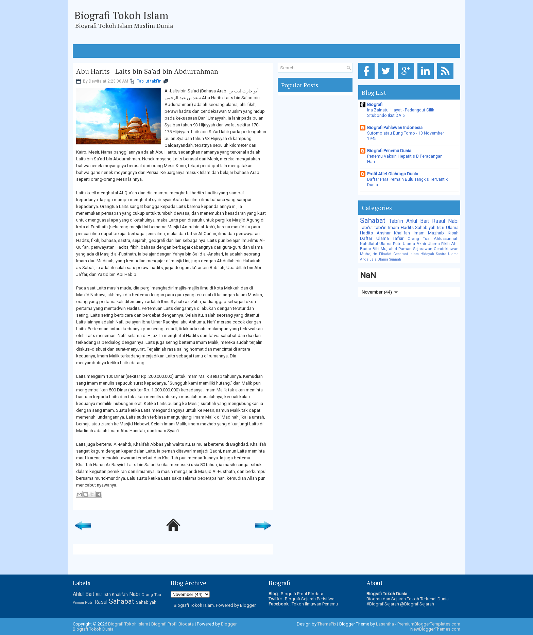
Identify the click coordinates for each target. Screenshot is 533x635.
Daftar (366, 238)
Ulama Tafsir (390, 238)
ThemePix (326, 624)
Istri (440, 227)
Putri (397, 243)
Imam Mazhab (429, 232)
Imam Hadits (401, 227)
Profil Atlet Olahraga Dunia (392, 173)
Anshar (384, 232)
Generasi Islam (406, 254)
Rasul (438, 221)
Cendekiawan (446, 248)
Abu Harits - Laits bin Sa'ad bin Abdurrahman (147, 71)
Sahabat (372, 220)
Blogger (247, 605)
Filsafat (385, 254)
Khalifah (402, 232)
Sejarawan (422, 248)
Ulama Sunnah (389, 259)
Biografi (374, 104)
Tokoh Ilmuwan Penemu (315, 603)
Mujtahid (389, 248)
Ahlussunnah (446, 238)
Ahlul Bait (417, 221)
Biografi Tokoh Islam (121, 15)
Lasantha (385, 624)
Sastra (441, 254)
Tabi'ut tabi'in (149, 81)
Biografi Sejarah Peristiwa (309, 598)
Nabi (453, 221)
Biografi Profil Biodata (302, 593)
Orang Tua (419, 238)
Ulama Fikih (439, 243)
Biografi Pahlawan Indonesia (395, 127)
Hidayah (427, 254)
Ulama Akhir (414, 243)
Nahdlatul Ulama (376, 243)
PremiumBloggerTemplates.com (428, 624)
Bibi (376, 248)
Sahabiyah (425, 227)
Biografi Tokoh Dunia (93, 629)
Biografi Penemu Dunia (389, 150)
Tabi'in (396, 221)
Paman (405, 248)
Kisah (453, 232)
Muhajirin (368, 253)
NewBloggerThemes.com (435, 629)
